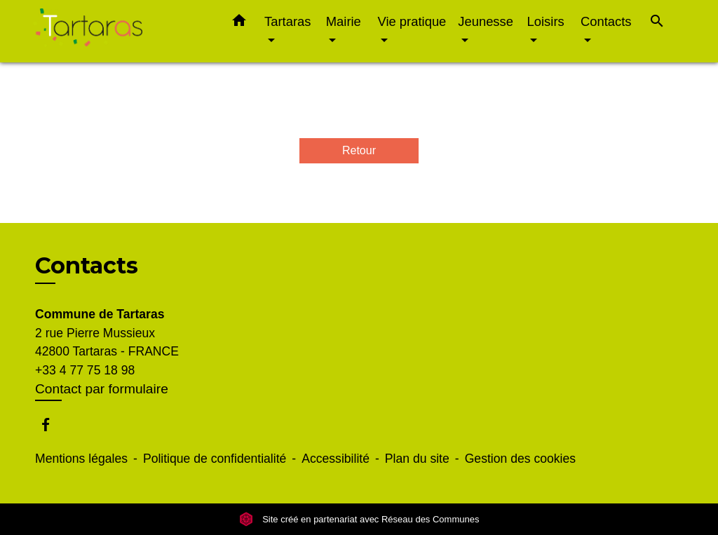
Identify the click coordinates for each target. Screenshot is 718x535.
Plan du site (417, 459)
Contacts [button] (606, 21)
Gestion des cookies (520, 459)
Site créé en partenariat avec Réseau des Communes (359, 519)
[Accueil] (120, 31)
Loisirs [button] (545, 21)
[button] (239, 23)
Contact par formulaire (101, 388)
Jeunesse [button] (485, 21)
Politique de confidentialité (214, 459)
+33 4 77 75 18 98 (85, 370)
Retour (359, 150)
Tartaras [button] (287, 21)
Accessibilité (336, 459)
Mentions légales (81, 459)
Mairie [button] (343, 21)
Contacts (86, 265)
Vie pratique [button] (412, 21)
